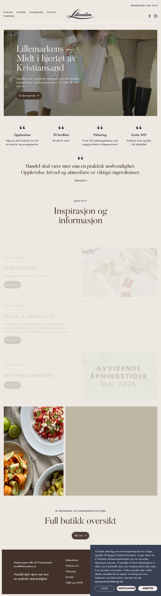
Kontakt (70, 577)
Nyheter (8, 12)
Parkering (9, 16)
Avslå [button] (104, 588)
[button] (80, 6)
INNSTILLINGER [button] (126, 588)
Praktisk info (72, 566)
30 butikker (61, 135)
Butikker (21, 12)
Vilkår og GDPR (74, 583)
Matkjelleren (37, 12)
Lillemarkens (72, 560)
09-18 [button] (154, 5)
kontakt (51, 12)
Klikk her (78, 538)
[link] (80, 538)
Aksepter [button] (147, 588)
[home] (80, 14)
